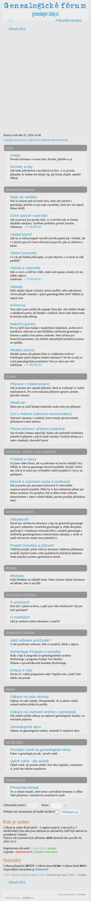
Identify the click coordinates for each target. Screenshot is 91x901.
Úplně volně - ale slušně (29, 761)
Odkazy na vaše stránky (29, 697)
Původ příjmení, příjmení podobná (37, 429)
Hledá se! (17, 402)
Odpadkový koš (16, 780)
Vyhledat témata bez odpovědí (20, 140)
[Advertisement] (45, 83)
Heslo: (45, 805)
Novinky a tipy (21, 167)
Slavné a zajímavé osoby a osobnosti (40, 481)
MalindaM (42, 869)
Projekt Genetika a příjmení (32, 545)
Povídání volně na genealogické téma (40, 750)
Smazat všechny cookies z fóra (28, 874)
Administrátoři (23, 852)
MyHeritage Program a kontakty (35, 651)
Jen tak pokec (14, 742)
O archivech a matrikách (21, 594)
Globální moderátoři (46, 852)
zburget (52, 848)
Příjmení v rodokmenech (29, 384)
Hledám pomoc (22, 350)
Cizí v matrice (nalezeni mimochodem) (41, 414)
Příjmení (11, 376)
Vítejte (15, 155)
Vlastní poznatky (23, 253)
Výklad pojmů (21, 234)
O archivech (19, 602)
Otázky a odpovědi (25, 268)
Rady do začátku (23, 197)
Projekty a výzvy (23, 459)
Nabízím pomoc (22, 324)
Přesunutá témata (24, 787)
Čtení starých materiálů (28, 215)
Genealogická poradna (20, 189)
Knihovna (17, 305)
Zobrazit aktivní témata (54, 140)
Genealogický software (20, 632)
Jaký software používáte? (30, 640)
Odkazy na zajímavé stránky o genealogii (43, 712)
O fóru (10, 148)
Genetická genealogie (20, 511)
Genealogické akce (25, 727)
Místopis (11, 568)
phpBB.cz (28, 897)
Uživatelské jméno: (14, 805)
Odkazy (10, 689)
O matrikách (20, 617)
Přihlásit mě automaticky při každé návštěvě (30, 811)
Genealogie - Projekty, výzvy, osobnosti (31, 451)
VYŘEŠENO (34, 227)
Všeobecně (19, 519)
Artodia (81, 894)
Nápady (16, 287)
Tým (6, 874)
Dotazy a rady (21, 670)
